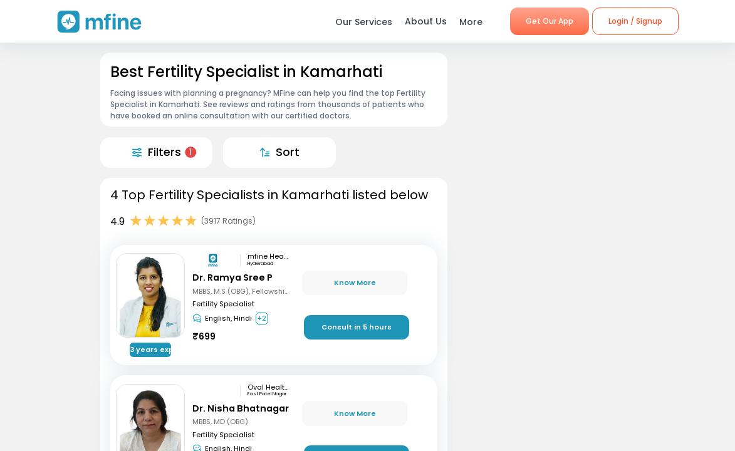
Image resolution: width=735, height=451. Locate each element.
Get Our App (549, 21)
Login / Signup (635, 21)
